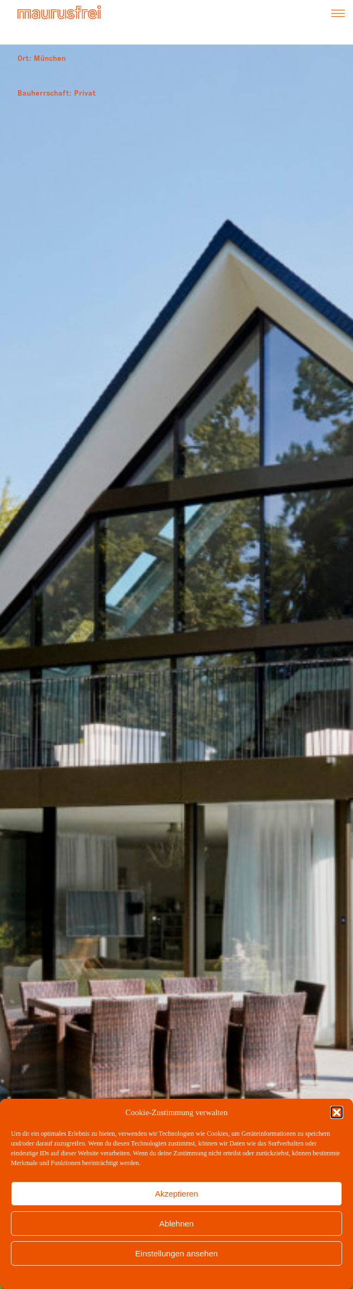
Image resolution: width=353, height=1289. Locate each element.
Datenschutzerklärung (185, 1276)
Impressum (233, 1276)
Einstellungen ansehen (176, 1253)
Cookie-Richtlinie (127, 1276)
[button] (336, 1112)
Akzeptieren (176, 1193)
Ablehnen (176, 1223)
